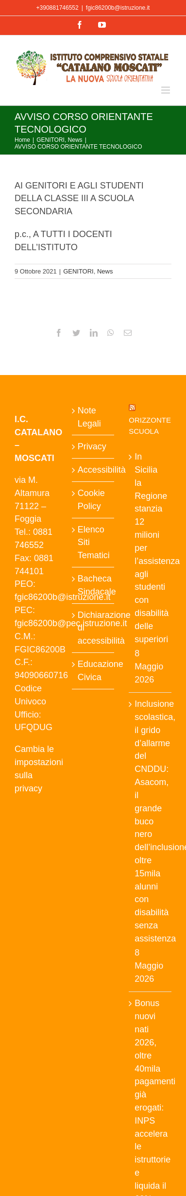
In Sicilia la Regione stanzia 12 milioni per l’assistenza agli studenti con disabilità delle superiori (151, 548)
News (105, 271)
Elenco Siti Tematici (94, 543)
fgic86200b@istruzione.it (118, 7)
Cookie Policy (91, 499)
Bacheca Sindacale (94, 585)
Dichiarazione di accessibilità (94, 628)
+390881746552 (57, 7)
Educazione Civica (94, 670)
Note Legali (89, 417)
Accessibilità (94, 470)
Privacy (92, 446)
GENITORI (78, 271)
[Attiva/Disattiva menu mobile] (166, 90)
